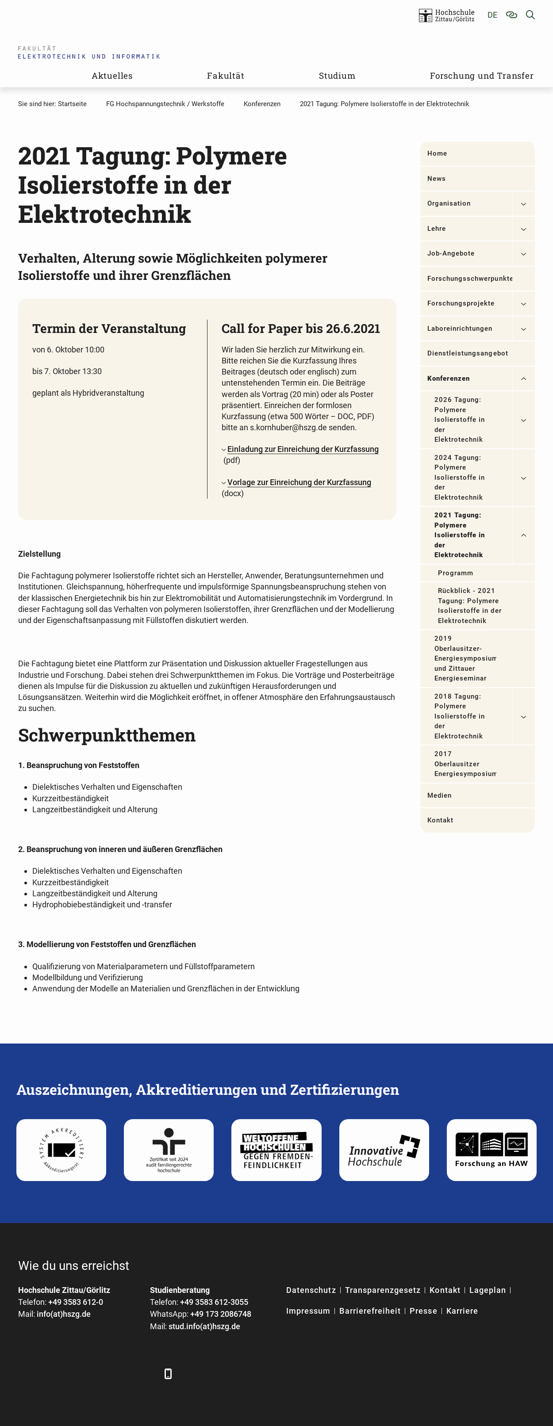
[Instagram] (123, 1373)
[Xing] (74, 1373)
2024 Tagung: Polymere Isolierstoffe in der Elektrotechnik (459, 477)
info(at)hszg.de (64, 1314)
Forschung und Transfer (482, 75)
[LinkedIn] (50, 1373)
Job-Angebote (451, 253)
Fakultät (225, 75)
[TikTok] (147, 1373)
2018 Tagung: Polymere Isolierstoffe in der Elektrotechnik (459, 716)
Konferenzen (448, 378)
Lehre (436, 229)
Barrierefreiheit (370, 1310)
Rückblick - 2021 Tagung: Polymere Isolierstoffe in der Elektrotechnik (470, 606)
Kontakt (440, 820)
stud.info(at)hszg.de (204, 1326)
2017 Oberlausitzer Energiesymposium (465, 764)
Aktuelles (112, 75)
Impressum (308, 1310)
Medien (439, 795)
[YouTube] (99, 1373)
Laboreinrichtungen (460, 329)
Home (437, 153)
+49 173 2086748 (220, 1314)
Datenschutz (311, 1290)
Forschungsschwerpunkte (469, 279)
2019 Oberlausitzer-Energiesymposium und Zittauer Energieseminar (465, 658)
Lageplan (487, 1290)
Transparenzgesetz (383, 1290)
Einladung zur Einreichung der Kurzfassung (303, 449)
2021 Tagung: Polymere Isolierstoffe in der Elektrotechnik (459, 535)
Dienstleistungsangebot (467, 353)
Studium (337, 75)
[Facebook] (26, 1373)
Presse (423, 1310)
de (492, 14)
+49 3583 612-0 (75, 1302)
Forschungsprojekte (461, 303)
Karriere (462, 1310)
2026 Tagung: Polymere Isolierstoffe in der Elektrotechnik (459, 419)
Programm (455, 573)
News (436, 179)
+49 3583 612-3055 (214, 1302)
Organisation (449, 203)
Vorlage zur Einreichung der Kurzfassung (299, 482)
